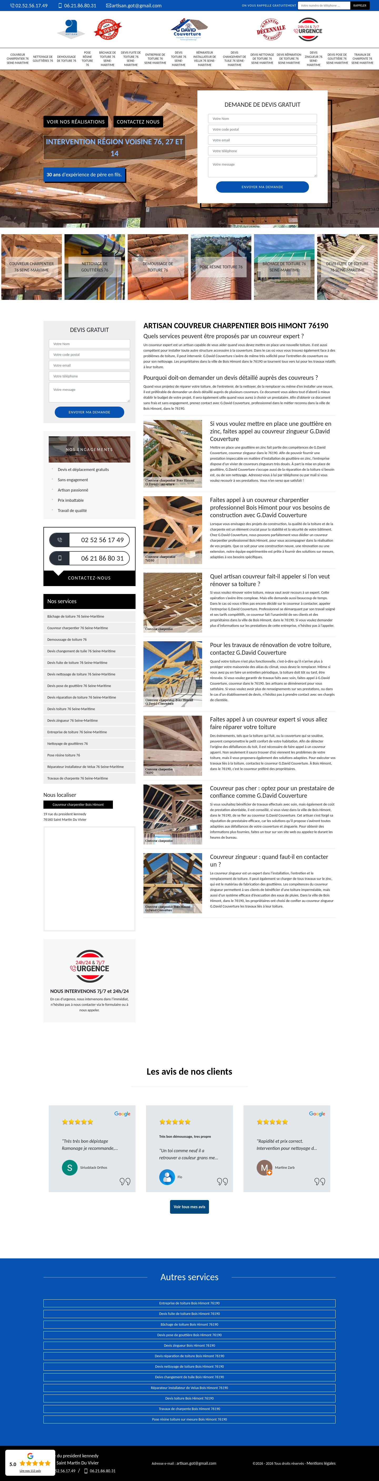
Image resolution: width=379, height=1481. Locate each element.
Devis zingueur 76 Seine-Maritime (313, 59)
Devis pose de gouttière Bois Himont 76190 (189, 1335)
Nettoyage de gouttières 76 (43, 59)
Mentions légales (321, 1463)
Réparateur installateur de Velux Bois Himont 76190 (189, 1388)
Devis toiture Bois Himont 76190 (189, 1398)
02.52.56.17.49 (28, 5)
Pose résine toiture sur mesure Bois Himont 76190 (189, 1419)
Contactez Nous (138, 122)
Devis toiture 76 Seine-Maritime (178, 59)
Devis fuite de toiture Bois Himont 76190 (189, 1313)
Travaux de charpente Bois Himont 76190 (189, 1409)
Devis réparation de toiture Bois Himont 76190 (189, 1356)
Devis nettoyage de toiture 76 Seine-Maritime (262, 59)
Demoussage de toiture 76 (66, 59)
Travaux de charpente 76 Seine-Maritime (362, 59)
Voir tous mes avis (189, 1206)
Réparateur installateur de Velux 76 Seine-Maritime (204, 59)
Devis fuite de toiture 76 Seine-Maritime (131, 59)
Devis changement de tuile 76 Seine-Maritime (234, 59)
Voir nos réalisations (76, 122)
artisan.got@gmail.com (134, 5)
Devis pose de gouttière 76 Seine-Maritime (337, 59)
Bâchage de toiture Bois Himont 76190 (189, 1324)
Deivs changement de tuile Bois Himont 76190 (189, 1377)
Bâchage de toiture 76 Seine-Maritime (107, 59)
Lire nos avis (30, 1471)
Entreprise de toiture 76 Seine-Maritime (155, 59)
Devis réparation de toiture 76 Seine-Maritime (289, 59)
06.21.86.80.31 (76, 5)
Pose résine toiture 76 (87, 59)
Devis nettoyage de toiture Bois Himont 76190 (189, 1366)
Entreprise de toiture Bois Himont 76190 (189, 1303)
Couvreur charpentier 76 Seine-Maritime (18, 59)
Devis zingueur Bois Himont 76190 (189, 1345)
